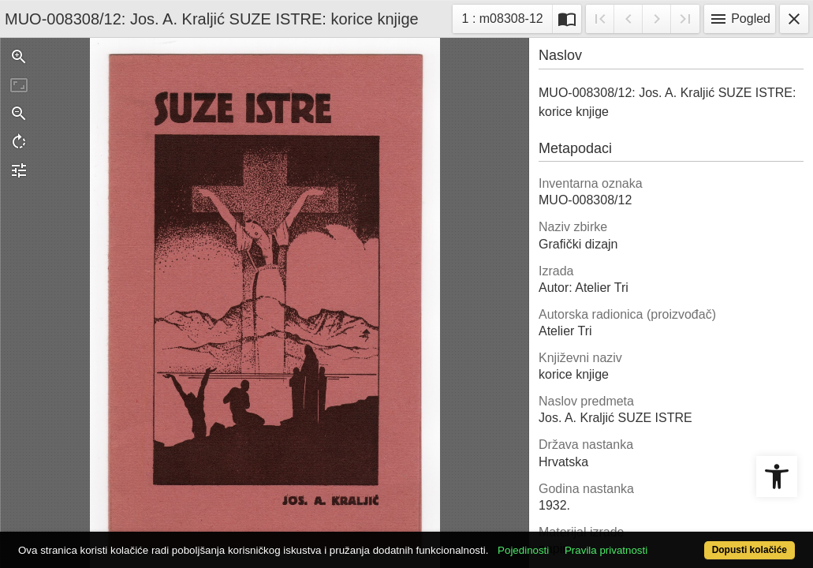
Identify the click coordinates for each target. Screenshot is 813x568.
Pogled (739, 18)
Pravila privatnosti (647, 523)
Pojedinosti (564, 523)
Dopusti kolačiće (705, 541)
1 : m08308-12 (507, 17)
